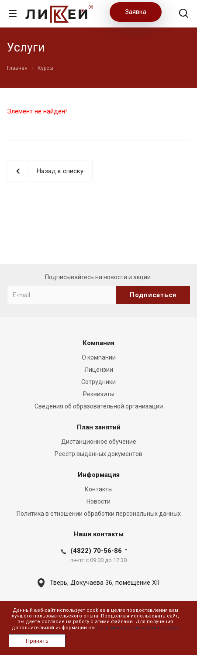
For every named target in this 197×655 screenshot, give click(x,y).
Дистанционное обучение (98, 441)
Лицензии (98, 369)
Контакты (99, 489)
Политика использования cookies (137, 628)
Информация (99, 475)
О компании (99, 357)
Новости (98, 501)
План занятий (99, 427)
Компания (98, 343)
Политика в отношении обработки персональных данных (99, 513)
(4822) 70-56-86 (96, 551)
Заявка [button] (135, 12)
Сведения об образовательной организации (99, 406)
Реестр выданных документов (98, 453)
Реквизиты (98, 394)
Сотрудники (98, 381)
